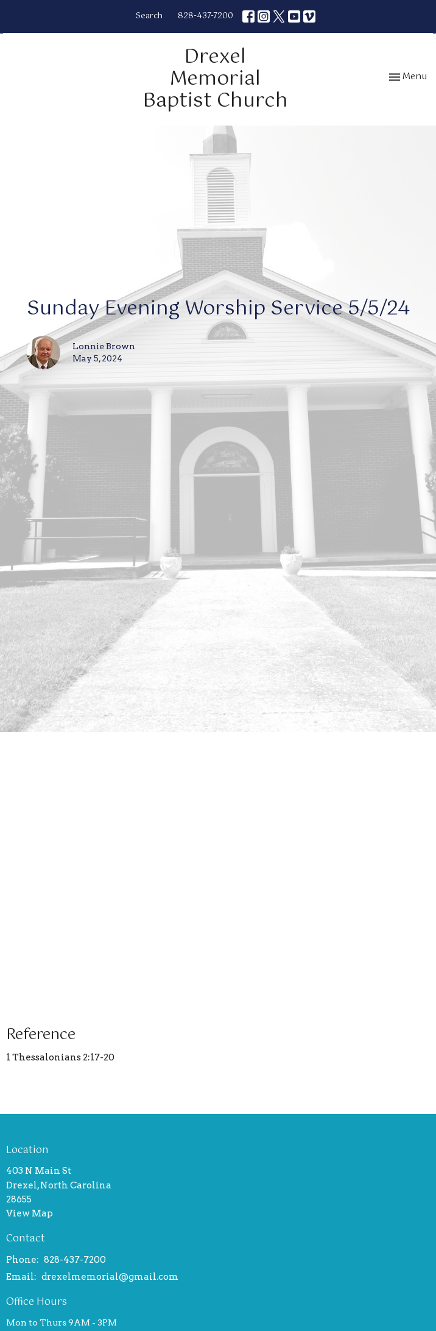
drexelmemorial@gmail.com (109, 1276)
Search (149, 16)
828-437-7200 (205, 16)
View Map (29, 1213)
